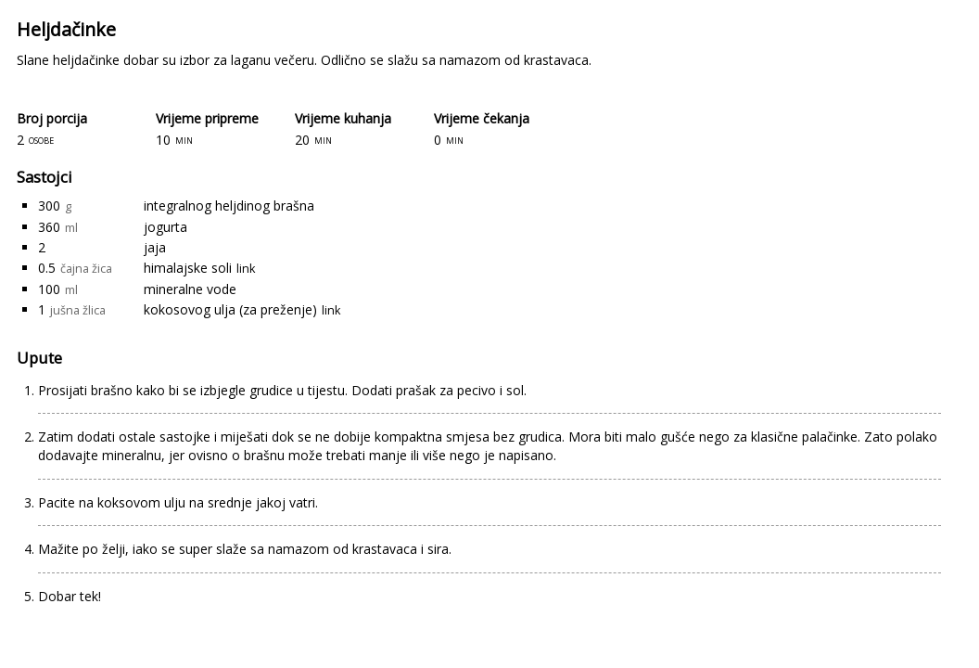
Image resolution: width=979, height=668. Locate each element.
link (245, 268)
